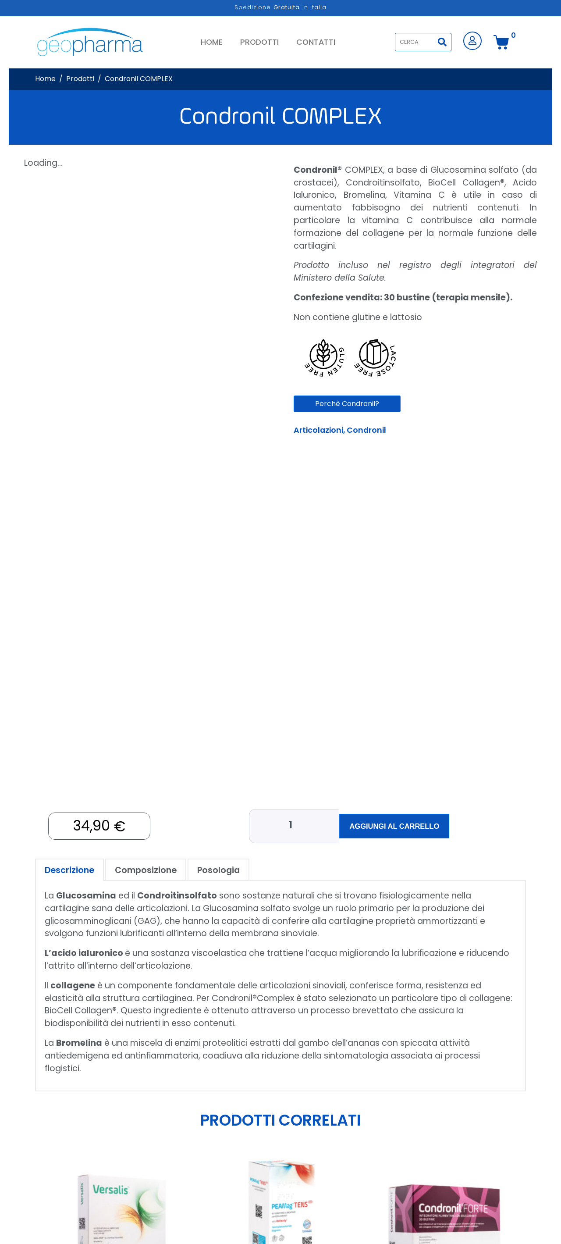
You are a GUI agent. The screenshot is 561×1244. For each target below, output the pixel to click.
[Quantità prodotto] (296, 823)
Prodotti (259, 42)
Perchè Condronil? (347, 404)
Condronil (366, 430)
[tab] (69, 864)
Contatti (315, 42)
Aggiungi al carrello (394, 823)
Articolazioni (318, 430)
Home (212, 42)
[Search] (442, 42)
